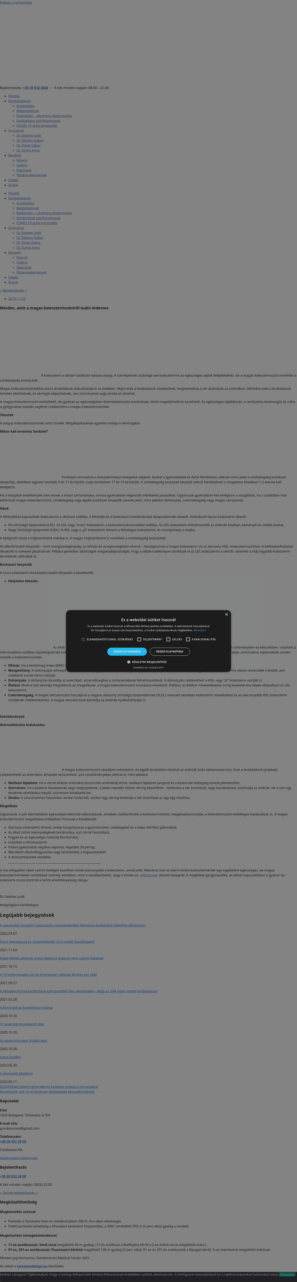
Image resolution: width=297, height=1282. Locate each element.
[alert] (148, 641)
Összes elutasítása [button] (169, 651)
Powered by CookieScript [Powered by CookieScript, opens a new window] (148, 667)
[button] (148, 662)
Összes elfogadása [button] (127, 651)
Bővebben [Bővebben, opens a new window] (200, 630)
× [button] (226, 614)
